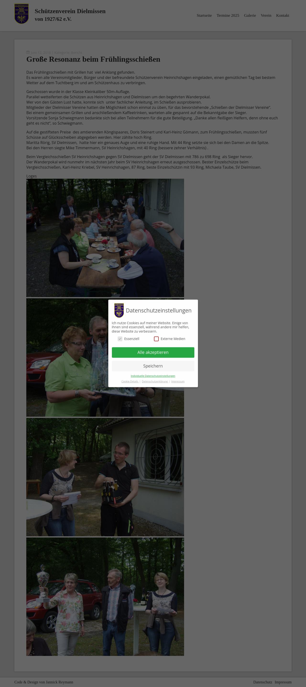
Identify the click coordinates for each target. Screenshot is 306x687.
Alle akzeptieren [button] (153, 350)
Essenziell (128, 336)
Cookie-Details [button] (130, 379)
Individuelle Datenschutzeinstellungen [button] (153, 373)
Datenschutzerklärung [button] (155, 379)
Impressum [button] (178, 379)
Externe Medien (169, 336)
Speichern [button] (153, 363)
